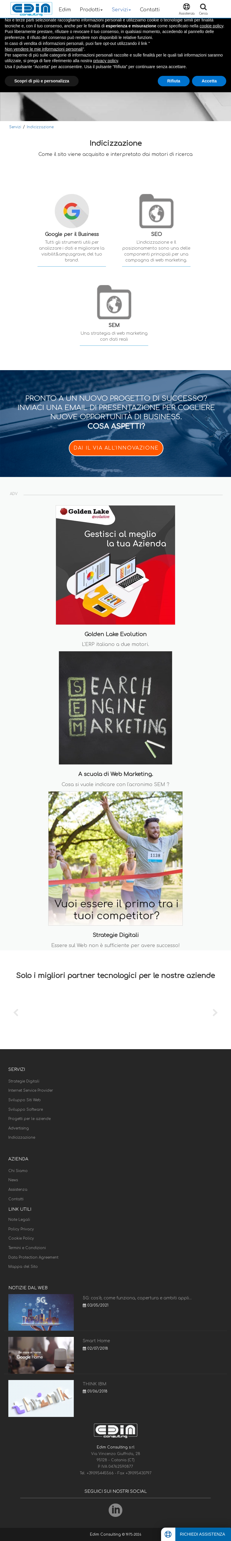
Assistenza (17, 1190)
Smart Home (96, 1341)
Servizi (15, 127)
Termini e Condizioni (27, 1248)
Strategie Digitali (23, 1081)
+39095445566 (101, 1473)
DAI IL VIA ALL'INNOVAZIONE (116, 448)
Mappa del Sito (23, 1267)
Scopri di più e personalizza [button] (41, 81)
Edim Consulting (106, 1534)
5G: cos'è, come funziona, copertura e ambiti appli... (137, 1298)
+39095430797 (139, 1473)
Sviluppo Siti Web (24, 1100)
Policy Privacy (21, 1229)
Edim (65, 9)
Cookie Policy (21, 1238)
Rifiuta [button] (173, 81)
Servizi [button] (121, 9)
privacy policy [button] (105, 60)
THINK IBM (94, 1384)
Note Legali (19, 1220)
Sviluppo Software (25, 1109)
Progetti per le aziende (29, 1119)
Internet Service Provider (30, 1090)
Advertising (18, 1128)
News (13, 1180)
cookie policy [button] (211, 26)
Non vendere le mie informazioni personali (43, 49)
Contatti (150, 9)
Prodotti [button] (91, 9)
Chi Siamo (18, 1171)
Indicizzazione (40, 127)
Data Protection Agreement (33, 1257)
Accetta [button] (209, 81)
